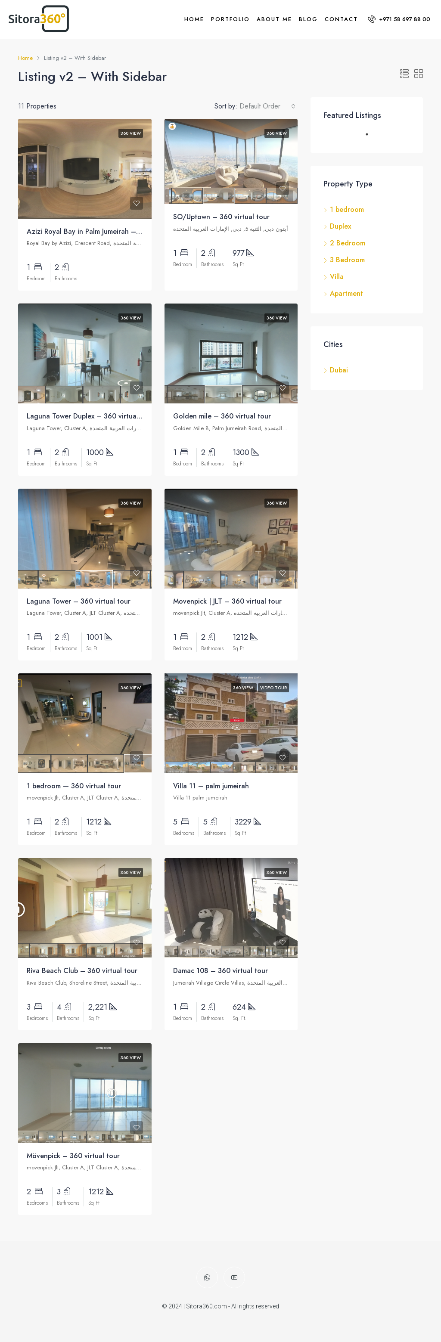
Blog (308, 19)
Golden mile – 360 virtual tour (222, 416)
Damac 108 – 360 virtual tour (220, 971)
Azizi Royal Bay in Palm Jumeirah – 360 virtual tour (107, 231)
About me (274, 19)
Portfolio (230, 19)
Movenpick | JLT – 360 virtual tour (227, 601)
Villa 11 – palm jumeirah (211, 786)
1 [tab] (371, 137)
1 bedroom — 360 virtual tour (74, 786)
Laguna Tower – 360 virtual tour (78, 601)
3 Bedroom (347, 260)
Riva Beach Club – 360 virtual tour (82, 971)
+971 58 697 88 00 (399, 19)
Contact (341, 19)
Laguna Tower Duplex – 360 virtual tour (90, 416)
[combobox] (267, 106)
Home (194, 19)
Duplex (340, 226)
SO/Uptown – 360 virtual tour (221, 217)
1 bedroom (347, 209)
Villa (337, 277)
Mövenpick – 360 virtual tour (73, 1156)
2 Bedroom (347, 243)
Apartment (346, 293)
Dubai (339, 370)
